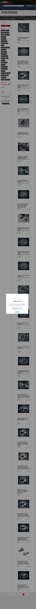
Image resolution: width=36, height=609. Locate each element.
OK (17, 311)
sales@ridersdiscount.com (17, 309)
